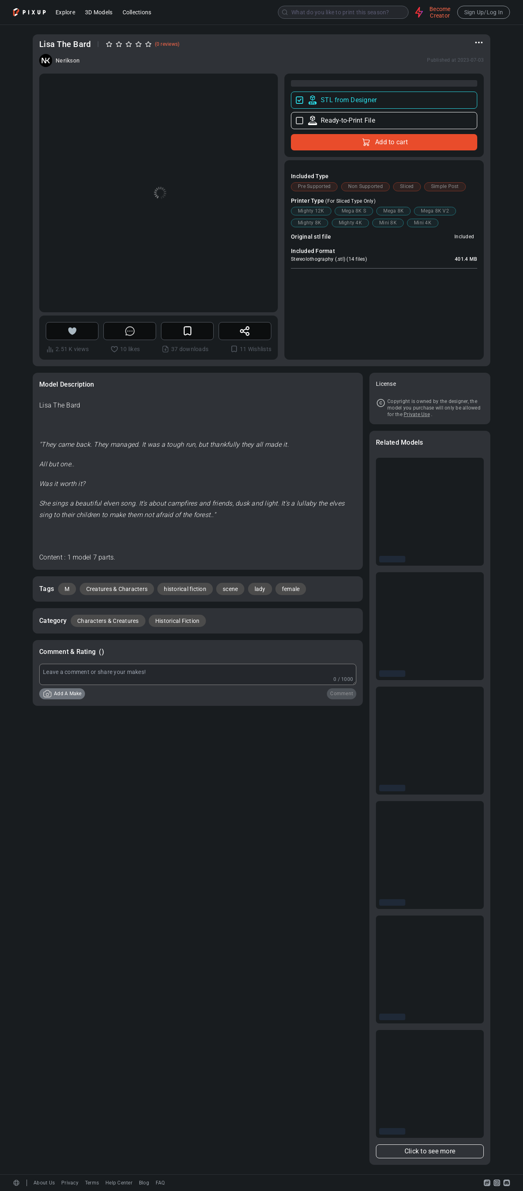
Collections (137, 13)
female (291, 589)
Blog (144, 1183)
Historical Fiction (177, 621)
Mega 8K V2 (435, 211)
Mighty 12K (311, 211)
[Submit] (284, 12)
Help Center (118, 1183)
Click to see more (430, 1151)
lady (260, 589)
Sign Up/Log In (483, 12)
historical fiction (185, 589)
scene (230, 589)
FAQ (160, 1183)
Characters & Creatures (108, 621)
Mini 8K (388, 223)
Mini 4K (422, 223)
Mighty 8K (309, 223)
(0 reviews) (167, 44)
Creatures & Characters (117, 589)
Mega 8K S (354, 211)
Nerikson (68, 60)
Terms (92, 1183)
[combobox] (284, 12)
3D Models (98, 13)
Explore (65, 13)
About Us (44, 1183)
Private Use (417, 414)
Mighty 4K (350, 223)
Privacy (69, 1183)
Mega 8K (393, 211)
